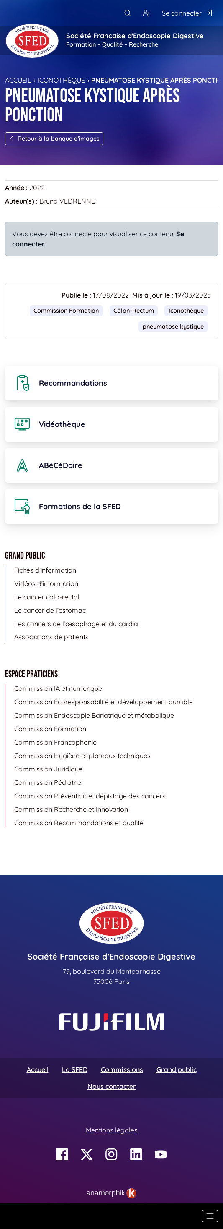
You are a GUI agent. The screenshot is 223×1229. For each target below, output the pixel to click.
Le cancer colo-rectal (46, 597)
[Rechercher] (127, 13)
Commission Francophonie (55, 742)
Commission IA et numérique (58, 688)
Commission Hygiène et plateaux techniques (82, 755)
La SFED (74, 1069)
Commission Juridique (48, 769)
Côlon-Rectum (133, 310)
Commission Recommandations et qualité (79, 822)
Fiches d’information (45, 570)
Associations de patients (51, 637)
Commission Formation (66, 310)
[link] (111, 1193)
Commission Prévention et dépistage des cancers (90, 796)
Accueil (18, 80)
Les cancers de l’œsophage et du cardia (76, 624)
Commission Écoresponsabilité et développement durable (103, 702)
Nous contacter (111, 1086)
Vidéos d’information (46, 583)
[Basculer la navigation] (210, 1216)
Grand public (176, 1069)
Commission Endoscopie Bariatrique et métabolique (94, 715)
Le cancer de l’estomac (50, 610)
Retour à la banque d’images (54, 138)
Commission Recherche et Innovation (71, 809)
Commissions (122, 1069)
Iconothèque (61, 80)
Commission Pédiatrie (47, 782)
